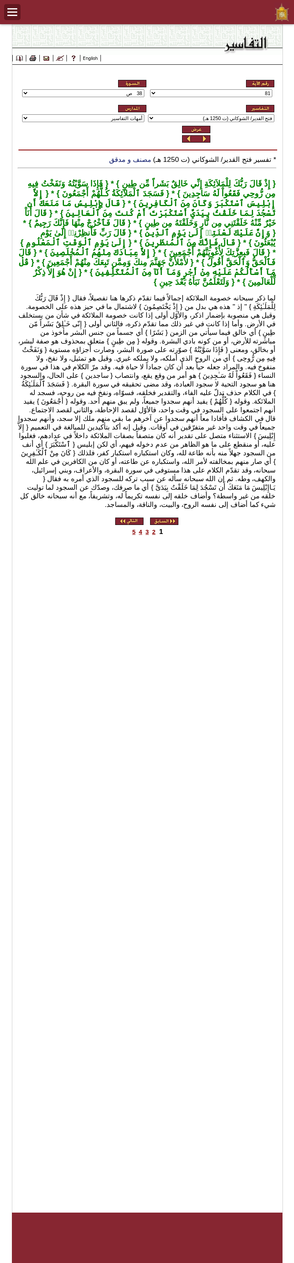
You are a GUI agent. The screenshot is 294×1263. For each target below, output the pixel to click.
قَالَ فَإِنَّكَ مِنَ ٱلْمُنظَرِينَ (189, 242)
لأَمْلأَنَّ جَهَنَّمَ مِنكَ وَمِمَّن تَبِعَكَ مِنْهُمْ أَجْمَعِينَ (116, 262)
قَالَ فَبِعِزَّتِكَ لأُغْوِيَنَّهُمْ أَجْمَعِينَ (216, 252)
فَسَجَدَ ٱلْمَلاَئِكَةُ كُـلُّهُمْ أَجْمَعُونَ (111, 193)
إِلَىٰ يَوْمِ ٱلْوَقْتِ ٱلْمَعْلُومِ (74, 242)
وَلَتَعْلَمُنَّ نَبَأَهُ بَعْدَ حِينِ (193, 281)
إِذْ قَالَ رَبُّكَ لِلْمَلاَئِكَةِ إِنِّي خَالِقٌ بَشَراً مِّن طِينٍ (194, 183)
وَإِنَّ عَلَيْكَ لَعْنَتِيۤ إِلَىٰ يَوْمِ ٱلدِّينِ (206, 232)
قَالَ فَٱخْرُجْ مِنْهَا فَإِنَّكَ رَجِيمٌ (78, 222)
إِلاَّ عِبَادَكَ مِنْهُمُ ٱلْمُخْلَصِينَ (99, 252)
